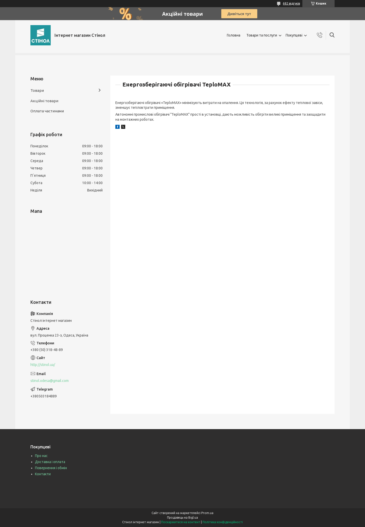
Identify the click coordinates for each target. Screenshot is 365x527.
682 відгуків (291, 3)
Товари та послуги (261, 35)
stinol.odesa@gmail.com (49, 381)
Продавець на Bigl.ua (182, 517)
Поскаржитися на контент (180, 522)
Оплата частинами (47, 111)
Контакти (43, 474)
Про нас (41, 456)
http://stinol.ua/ (42, 365)
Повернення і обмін (51, 468)
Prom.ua (207, 513)
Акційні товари (44, 101)
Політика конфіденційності (223, 522)
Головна (233, 35)
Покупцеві (294, 35)
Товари (37, 90)
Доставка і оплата (50, 462)
